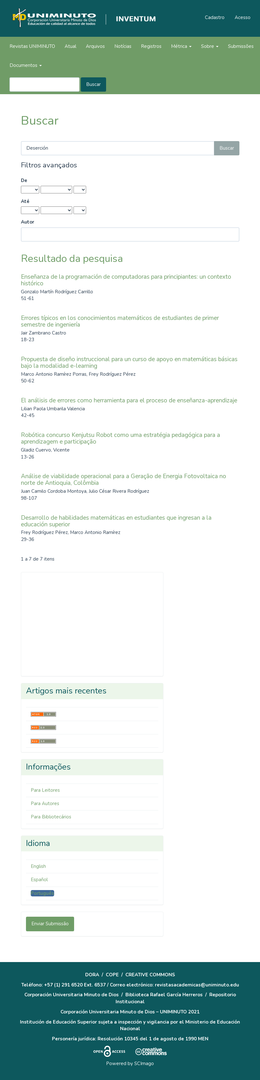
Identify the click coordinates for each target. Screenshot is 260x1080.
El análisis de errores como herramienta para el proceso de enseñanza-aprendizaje (129, 400)
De (24, 180)
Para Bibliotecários (51, 817)
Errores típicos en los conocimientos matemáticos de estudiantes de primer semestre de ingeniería (120, 321)
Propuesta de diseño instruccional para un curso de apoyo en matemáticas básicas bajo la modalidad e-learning (129, 362)
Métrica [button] (181, 46)
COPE (112, 975)
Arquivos (95, 46)
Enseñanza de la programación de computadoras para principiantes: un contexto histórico (126, 280)
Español (39, 879)
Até (25, 201)
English (38, 866)
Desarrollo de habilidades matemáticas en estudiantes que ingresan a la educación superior (116, 521)
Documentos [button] (26, 65)
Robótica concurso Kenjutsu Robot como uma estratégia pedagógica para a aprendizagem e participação (120, 438)
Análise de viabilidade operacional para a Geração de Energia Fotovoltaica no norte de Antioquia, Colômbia (123, 479)
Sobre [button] (210, 46)
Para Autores (45, 803)
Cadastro (215, 17)
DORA (92, 975)
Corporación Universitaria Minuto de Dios (71, 995)
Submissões (241, 46)
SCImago (144, 1063)
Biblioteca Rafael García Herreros (164, 995)
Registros (151, 46)
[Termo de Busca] (44, 84)
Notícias (122, 46)
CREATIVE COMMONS (150, 975)
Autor (27, 222)
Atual (70, 46)
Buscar (93, 84)
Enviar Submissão (50, 924)
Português (42, 893)
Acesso (242, 17)
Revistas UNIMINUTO (32, 46)
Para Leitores (45, 790)
